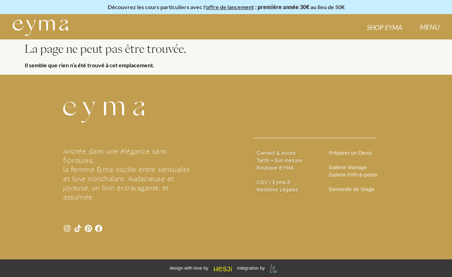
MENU (429, 27)
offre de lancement (230, 7)
